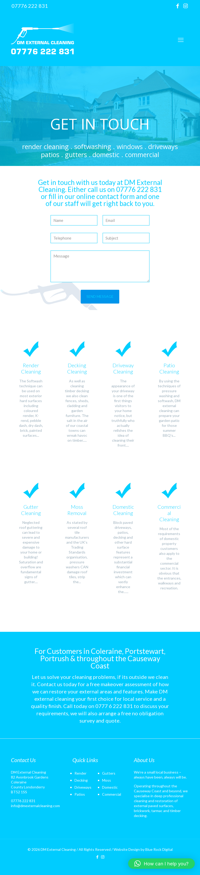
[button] (161, 863)
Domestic (110, 787)
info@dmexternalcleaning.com (35, 805)
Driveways (82, 787)
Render (80, 773)
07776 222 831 (23, 801)
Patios (79, 794)
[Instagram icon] (185, 6)
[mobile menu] (180, 39)
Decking (81, 780)
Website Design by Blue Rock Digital (143, 849)
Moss (106, 780)
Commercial (111, 794)
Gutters (108, 773)
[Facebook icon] (177, 6)
